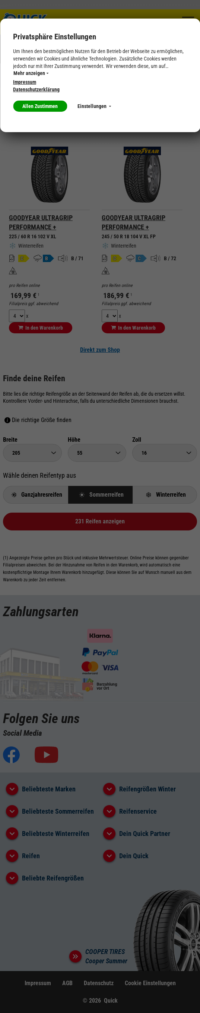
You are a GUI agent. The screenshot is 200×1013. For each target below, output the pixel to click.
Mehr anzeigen (30, 73)
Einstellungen (94, 106)
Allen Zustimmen (40, 106)
